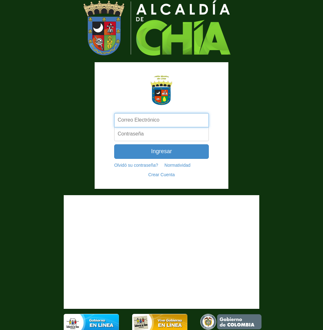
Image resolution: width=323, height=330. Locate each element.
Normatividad (177, 165)
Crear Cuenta (161, 174)
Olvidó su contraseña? (136, 165)
